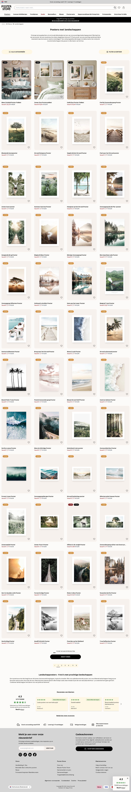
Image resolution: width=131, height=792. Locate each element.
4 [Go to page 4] (68, 665)
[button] (121, 783)
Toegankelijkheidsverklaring (65, 775)
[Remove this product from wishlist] (28, 96)
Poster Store (70, 786)
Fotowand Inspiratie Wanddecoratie (27, 772)
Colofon (73, 780)
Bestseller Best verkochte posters (26, 767)
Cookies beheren (101, 772)
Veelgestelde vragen (102, 770)
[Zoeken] (115, 8)
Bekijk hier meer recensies (65, 715)
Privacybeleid (82, 780)
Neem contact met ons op (104, 767)
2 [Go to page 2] (61, 665)
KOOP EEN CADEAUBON (94, 749)
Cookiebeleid (65, 780)
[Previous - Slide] (33, 703)
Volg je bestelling (101, 765)
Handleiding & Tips (21, 765)
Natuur (10, 24)
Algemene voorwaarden (52, 780)
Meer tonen (65, 657)
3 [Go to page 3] (65, 665)
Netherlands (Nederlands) (20, 787)
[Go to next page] (76, 665)
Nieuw (17, 770)
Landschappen (19, 24)
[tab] (119, 7)
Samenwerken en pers (64, 770)
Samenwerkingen (62, 772)
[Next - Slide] (121, 703)
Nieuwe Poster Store (63, 767)
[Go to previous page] (54, 665)
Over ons (60, 765)
